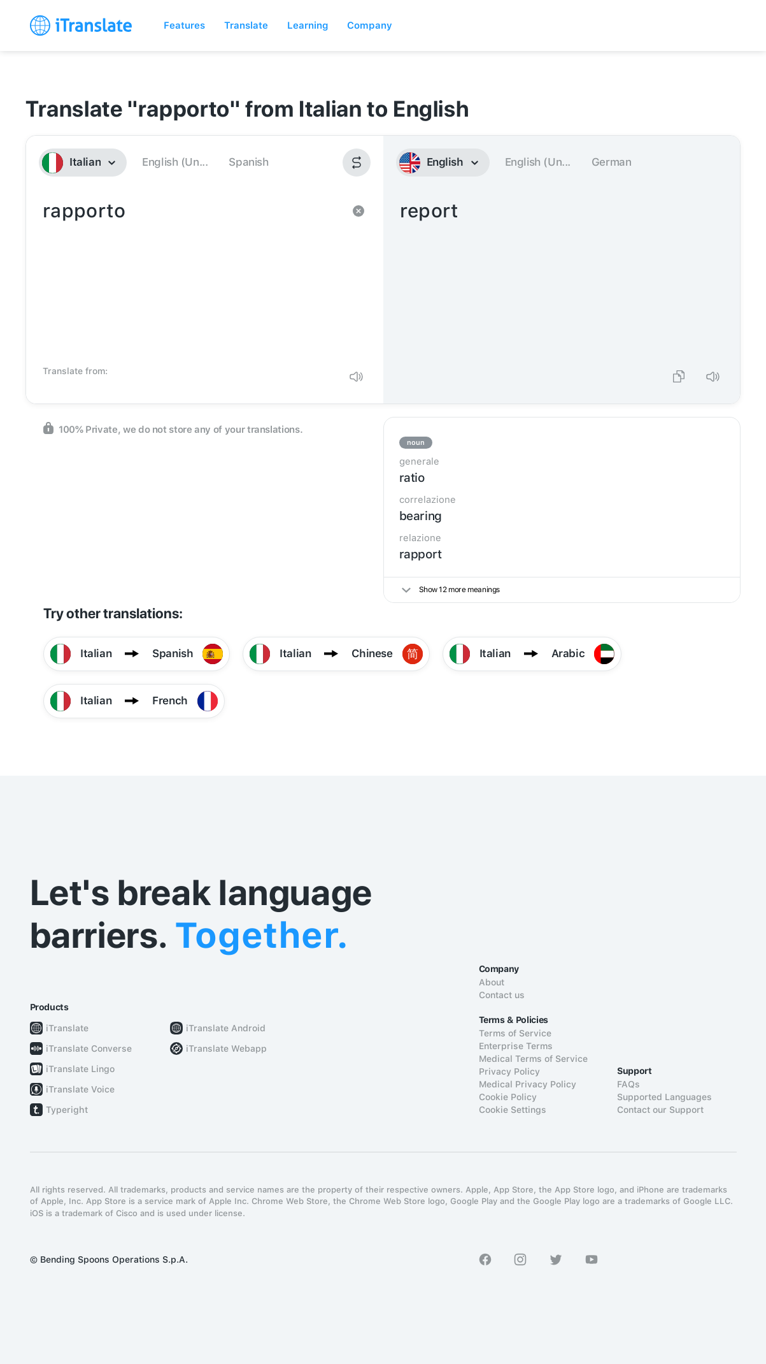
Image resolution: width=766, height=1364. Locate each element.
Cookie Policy (508, 1097)
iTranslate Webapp (226, 1048)
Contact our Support (660, 1110)
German (612, 162)
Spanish (248, 162)
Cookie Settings (512, 1110)
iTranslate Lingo (80, 1069)
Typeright (67, 1110)
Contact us (502, 995)
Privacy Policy (509, 1071)
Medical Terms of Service (533, 1059)
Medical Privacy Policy (527, 1084)
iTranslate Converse (89, 1048)
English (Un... (175, 162)
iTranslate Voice (80, 1089)
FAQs (628, 1084)
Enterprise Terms (516, 1046)
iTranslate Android (226, 1028)
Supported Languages (664, 1097)
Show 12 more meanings (451, 589)
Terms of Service (515, 1033)
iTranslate (67, 1028)
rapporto (192, 278)
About (491, 982)
